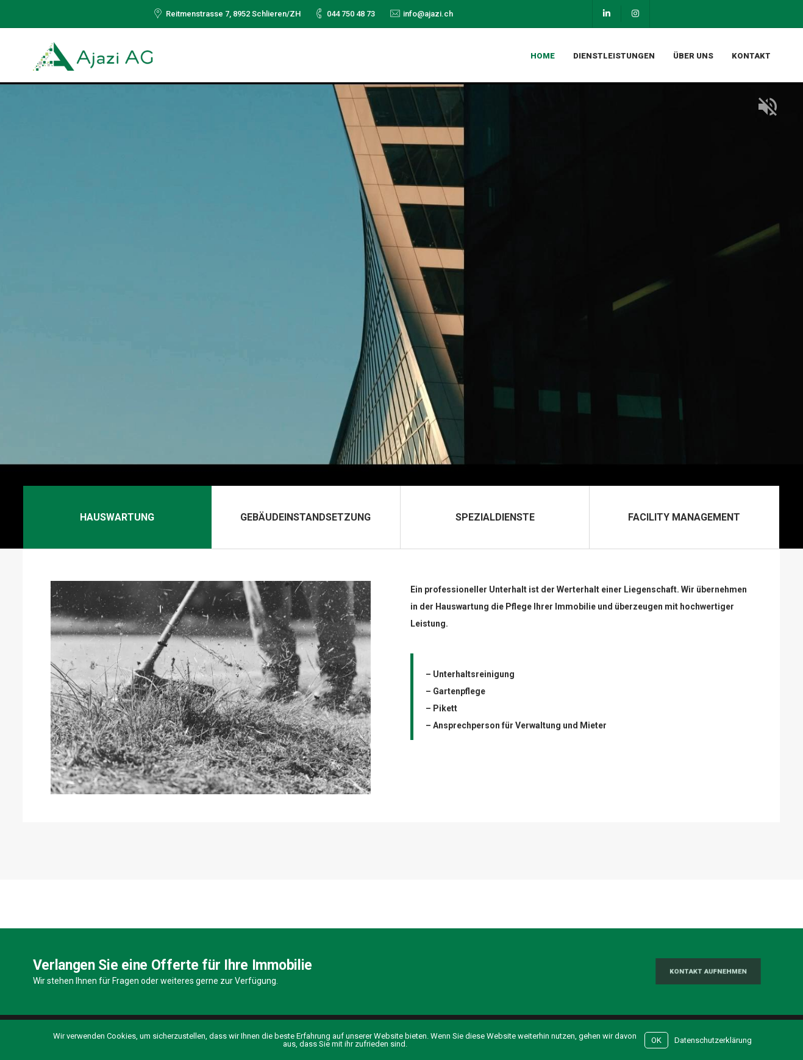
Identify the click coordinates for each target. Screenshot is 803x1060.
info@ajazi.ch (428, 13)
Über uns (693, 55)
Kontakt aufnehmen (707, 971)
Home (542, 55)
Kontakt (751, 55)
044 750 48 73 (351, 13)
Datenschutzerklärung (713, 1040)
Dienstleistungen (614, 55)
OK (656, 1040)
